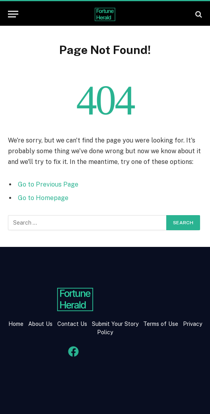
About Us (40, 324)
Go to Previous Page (48, 184)
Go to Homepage (43, 198)
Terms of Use (160, 324)
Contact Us (73, 324)
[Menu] (13, 14)
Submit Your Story (114, 324)
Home (15, 324)
